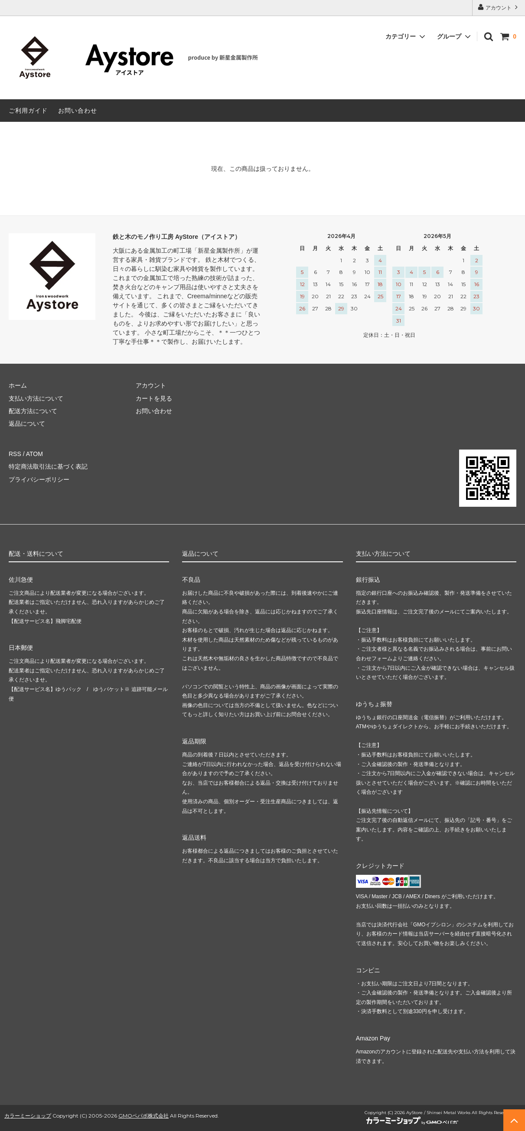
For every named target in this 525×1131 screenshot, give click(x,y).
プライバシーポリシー (39, 479)
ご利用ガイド (28, 110)
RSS (15, 453)
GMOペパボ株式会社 (143, 1115)
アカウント (498, 7)
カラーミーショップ (27, 1115)
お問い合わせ (77, 110)
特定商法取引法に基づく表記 (48, 466)
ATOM (34, 453)
